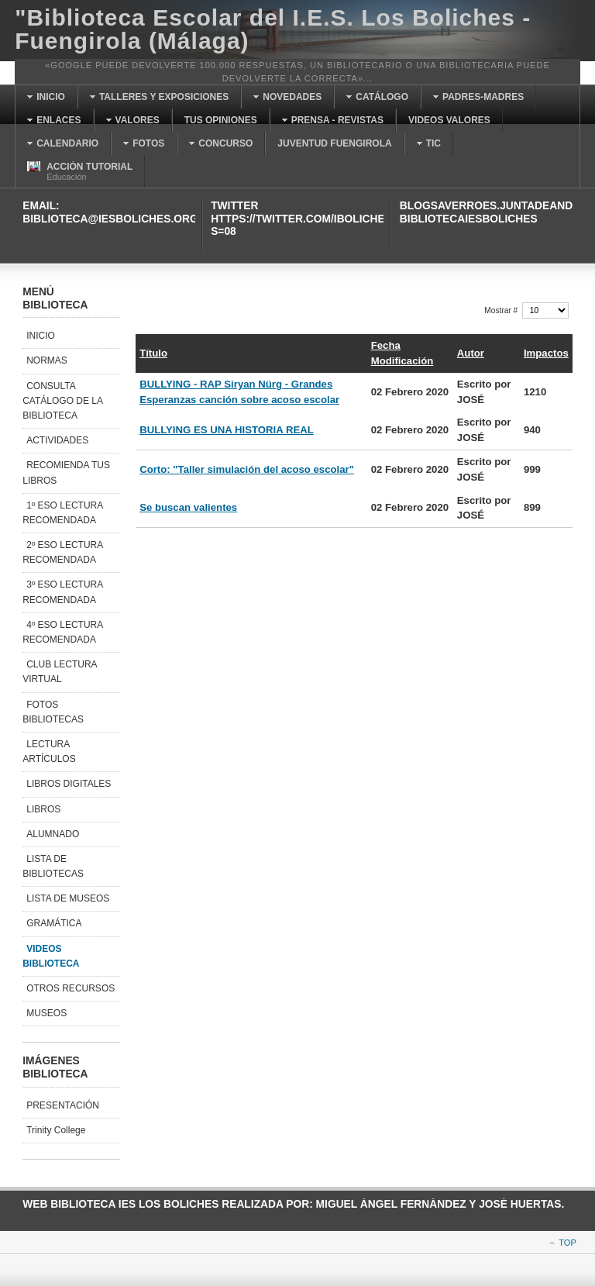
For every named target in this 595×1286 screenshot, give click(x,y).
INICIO (40, 335)
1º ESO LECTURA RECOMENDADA (62, 513)
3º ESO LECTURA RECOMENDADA (62, 592)
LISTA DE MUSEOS (67, 898)
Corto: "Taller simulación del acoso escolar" (246, 469)
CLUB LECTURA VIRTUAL (59, 671)
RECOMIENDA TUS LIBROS (66, 472)
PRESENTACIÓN (62, 1105)
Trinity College (55, 1130)
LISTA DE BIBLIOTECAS (53, 866)
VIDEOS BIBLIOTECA (50, 956)
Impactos (546, 353)
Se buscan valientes (188, 507)
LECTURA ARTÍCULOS (48, 751)
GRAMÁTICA (53, 923)
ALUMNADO (52, 834)
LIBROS (43, 809)
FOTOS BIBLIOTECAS (53, 712)
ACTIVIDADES (57, 440)
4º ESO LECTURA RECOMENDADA (62, 632)
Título (153, 353)
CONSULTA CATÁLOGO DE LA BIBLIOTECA (62, 401)
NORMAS (46, 360)
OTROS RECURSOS (70, 988)
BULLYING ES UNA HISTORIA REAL (226, 430)
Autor (470, 353)
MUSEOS (46, 1013)
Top (567, 1242)
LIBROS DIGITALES (68, 783)
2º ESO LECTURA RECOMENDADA (62, 552)
